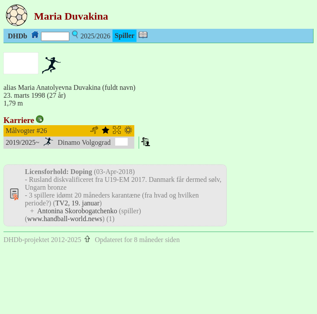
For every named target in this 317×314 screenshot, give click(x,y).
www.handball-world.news (64, 218)
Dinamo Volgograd (84, 142)
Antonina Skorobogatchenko (77, 211)
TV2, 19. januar (77, 203)
